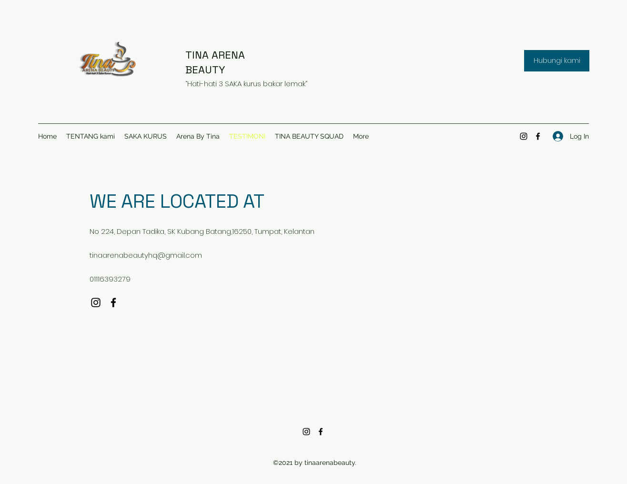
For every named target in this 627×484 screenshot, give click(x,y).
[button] (556, 60)
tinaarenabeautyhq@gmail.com (146, 255)
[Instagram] (523, 136)
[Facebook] (538, 136)
